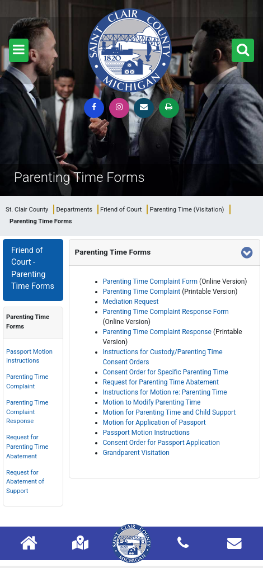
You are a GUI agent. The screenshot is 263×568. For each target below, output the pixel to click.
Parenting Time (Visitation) (186, 209)
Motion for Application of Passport (154, 422)
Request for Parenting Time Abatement (27, 447)
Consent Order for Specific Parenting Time (165, 372)
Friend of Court (121, 209)
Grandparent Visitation (136, 453)
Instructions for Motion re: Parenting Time (165, 392)
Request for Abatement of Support (25, 482)
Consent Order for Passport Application (161, 443)
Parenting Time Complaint (27, 381)
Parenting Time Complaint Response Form (166, 312)
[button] (19, 50)
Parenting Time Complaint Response (27, 412)
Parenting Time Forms (27, 321)
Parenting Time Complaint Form (150, 281)
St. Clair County (27, 209)
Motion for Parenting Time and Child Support (169, 412)
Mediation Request (131, 302)
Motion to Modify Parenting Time (152, 402)
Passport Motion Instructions (29, 356)
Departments (74, 209)
